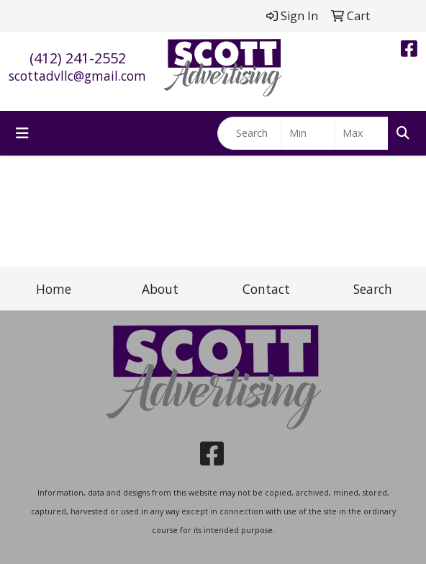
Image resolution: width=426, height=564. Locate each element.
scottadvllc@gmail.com (77, 75)
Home (53, 288)
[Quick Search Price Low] (308, 133)
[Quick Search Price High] (362, 133)
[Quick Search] (249, 133)
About (160, 288)
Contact (266, 288)
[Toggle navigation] (22, 133)
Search (372, 288)
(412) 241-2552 (78, 58)
